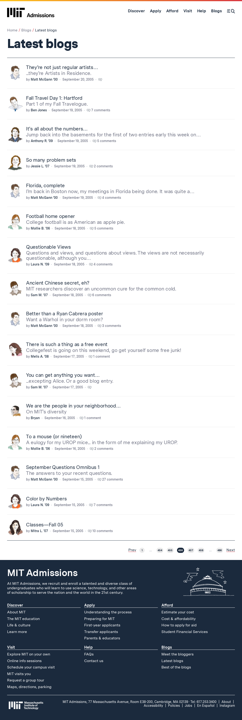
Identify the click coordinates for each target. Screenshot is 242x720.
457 (191, 550)
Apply (89, 605)
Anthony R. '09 (42, 141)
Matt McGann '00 (44, 79)
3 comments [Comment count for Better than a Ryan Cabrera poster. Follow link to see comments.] (111, 326)
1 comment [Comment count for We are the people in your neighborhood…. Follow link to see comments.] (92, 418)
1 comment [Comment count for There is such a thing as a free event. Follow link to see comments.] (101, 356)
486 (219, 550)
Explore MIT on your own (28, 654)
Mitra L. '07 (39, 531)
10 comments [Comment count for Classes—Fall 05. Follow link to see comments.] (102, 531)
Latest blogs (172, 661)
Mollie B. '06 (40, 228)
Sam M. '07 (39, 295)
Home (12, 30)
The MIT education (23, 618)
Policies (174, 705)
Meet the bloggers (177, 654)
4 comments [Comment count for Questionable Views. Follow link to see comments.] (103, 264)
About (226, 702)
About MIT (16, 612)
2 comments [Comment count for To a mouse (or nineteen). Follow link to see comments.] (103, 449)
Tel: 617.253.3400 (203, 702)
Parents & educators (102, 638)
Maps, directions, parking (29, 687)
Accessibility (153, 705)
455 (170, 550)
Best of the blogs (176, 667)
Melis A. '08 (40, 356)
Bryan (35, 418)
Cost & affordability (178, 618)
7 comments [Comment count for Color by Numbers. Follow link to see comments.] (103, 505)
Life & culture (18, 625)
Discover (15, 605)
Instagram (227, 705)
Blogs (26, 30)
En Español (206, 705)
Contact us (93, 661)
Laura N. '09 (40, 264)
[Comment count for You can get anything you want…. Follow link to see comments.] (91, 387)
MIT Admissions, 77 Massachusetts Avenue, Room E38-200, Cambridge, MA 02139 (125, 702)
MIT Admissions (42, 572)
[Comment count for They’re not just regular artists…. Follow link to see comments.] (102, 79)
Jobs (188, 705)
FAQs (89, 654)
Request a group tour (25, 680)
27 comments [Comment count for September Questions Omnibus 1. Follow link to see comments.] (112, 479)
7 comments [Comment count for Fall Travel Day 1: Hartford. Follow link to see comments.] (100, 110)
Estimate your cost (177, 612)
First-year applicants (102, 625)
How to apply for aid (179, 625)
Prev (132, 550)
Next (230, 550)
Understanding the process (108, 612)
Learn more (17, 631)
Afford (167, 605)
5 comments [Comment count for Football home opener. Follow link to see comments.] (103, 228)
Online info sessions (24, 661)
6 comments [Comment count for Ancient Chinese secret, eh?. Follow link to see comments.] (101, 295)
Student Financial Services (184, 631)
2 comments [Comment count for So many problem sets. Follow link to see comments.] (103, 166)
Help (88, 647)
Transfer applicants (101, 631)
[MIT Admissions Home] (30, 11)
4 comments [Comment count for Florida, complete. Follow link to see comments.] (111, 198)
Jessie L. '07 (40, 166)
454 (160, 550)
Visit (11, 647)
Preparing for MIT (99, 618)
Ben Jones (39, 110)
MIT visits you (19, 674)
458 (201, 550)
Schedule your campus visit (31, 667)
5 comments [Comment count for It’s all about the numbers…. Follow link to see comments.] (106, 141)
